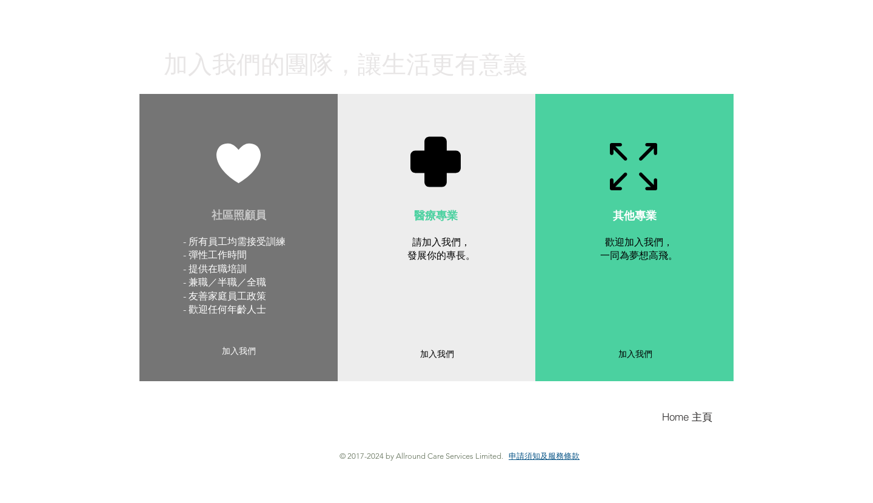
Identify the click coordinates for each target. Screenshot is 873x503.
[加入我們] (239, 351)
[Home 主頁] (690, 417)
